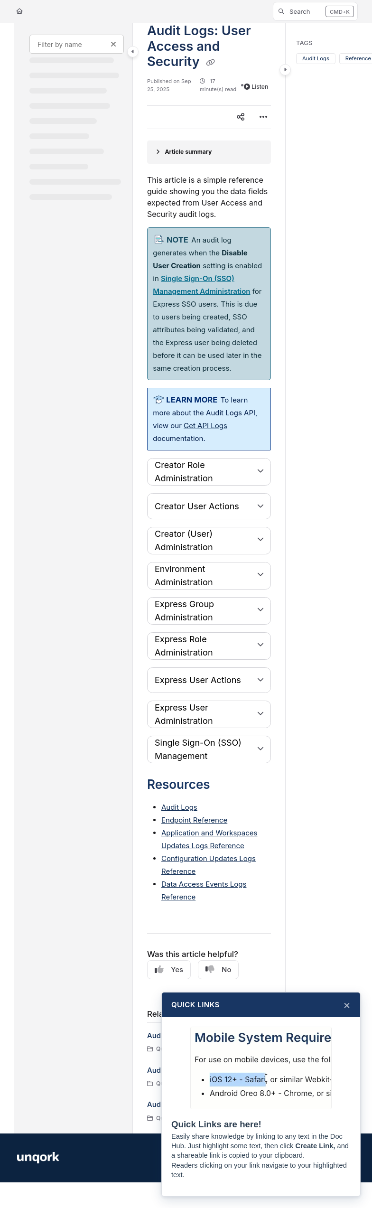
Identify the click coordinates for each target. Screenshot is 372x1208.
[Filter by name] (76, 44)
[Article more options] (263, 117)
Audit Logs (179, 807)
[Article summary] (209, 152)
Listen (256, 86)
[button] (315, 11)
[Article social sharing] (240, 117)
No (218, 969)
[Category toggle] (133, 51)
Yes (169, 969)
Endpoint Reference (194, 819)
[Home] (19, 11)
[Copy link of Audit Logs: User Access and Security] (210, 62)
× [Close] (347, 1005)
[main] (209, 578)
